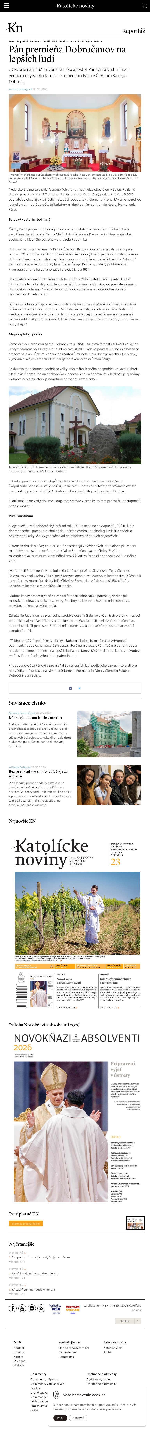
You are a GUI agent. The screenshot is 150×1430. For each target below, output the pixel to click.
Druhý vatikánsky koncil (46, 1392)
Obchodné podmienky (102, 1383)
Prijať (60, 1417)
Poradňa (75, 41)
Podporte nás (67, 1352)
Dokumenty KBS (41, 1396)
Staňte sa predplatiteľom (26, 1223)
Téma (12, 41)
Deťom (98, 41)
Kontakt (19, 1347)
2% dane (19, 1361)
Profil (46, 41)
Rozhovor (35, 41)
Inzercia (19, 1352)
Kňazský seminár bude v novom (35, 718)
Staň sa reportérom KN (73, 1347)
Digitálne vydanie (98, 1379)
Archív (125, 1321)
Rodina (64, 41)
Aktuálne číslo (112, 1347)
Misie (55, 41)
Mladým (87, 41)
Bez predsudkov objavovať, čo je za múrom (41, 1257)
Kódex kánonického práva (47, 1401)
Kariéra (18, 1356)
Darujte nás (66, 1356)
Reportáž (22, 41)
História (19, 1365)
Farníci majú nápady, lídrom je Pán (35, 1273)
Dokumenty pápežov (44, 1379)
